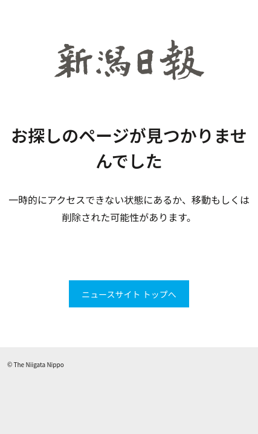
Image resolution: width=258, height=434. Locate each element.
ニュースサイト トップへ (129, 294)
